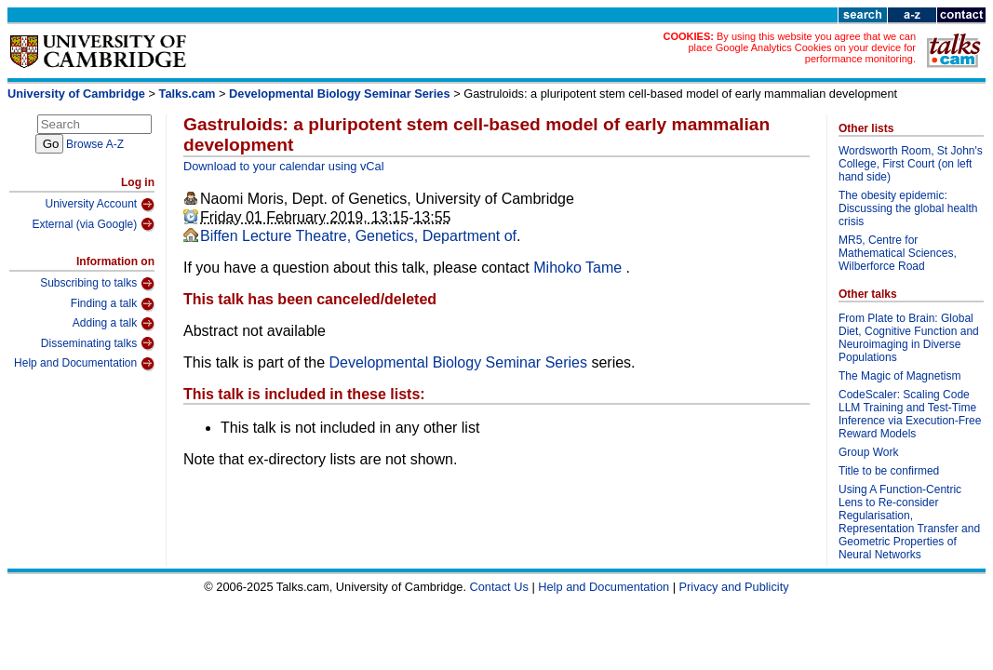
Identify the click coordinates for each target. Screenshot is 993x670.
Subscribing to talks (97, 283)
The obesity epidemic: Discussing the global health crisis (908, 208)
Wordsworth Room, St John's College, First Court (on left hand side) (911, 163)
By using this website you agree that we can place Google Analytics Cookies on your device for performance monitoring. (802, 47)
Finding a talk (112, 304)
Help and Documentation (84, 363)
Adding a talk (113, 323)
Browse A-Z (95, 144)
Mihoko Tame (579, 267)
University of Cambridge (76, 93)
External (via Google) (93, 224)
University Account (99, 204)
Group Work (868, 452)
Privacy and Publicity (734, 587)
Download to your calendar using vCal (283, 166)
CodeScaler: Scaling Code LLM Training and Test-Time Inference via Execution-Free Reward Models (910, 414)
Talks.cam (187, 93)
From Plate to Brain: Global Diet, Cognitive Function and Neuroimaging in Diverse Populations (909, 338)
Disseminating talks (97, 343)
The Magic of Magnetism (899, 375)
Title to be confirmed (889, 470)
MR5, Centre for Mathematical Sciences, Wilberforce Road (898, 253)
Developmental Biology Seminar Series (339, 93)
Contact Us (499, 587)
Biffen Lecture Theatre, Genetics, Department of (358, 236)
